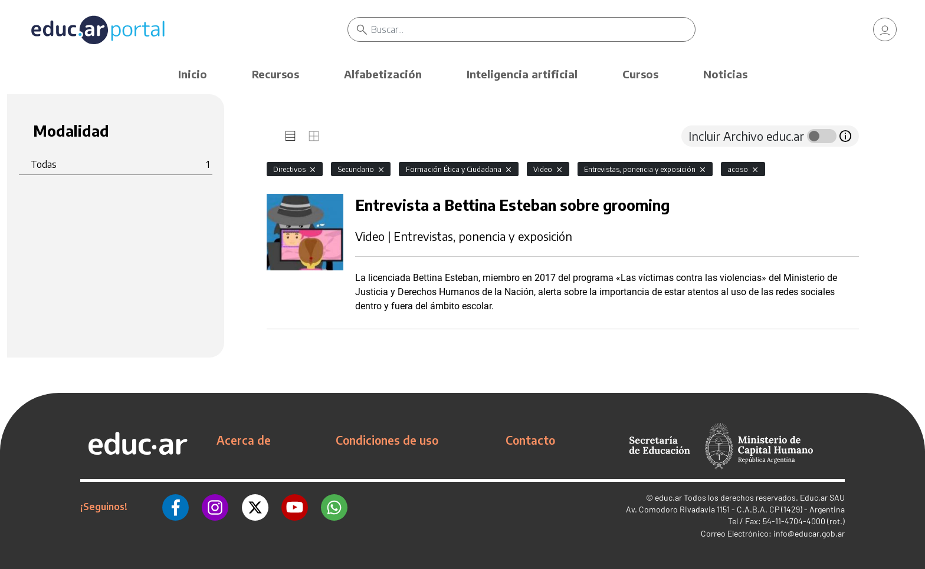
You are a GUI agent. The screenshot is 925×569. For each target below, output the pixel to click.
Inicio (192, 74)
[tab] (290, 136)
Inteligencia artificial (522, 74)
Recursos (275, 74)
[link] (885, 29)
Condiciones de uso (387, 440)
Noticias (725, 74)
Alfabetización (383, 74)
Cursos (640, 74)
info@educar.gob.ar (809, 533)
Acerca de (244, 440)
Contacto (530, 440)
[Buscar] (533, 29)
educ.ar (668, 497)
